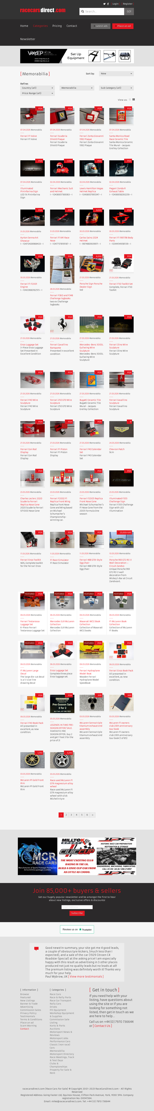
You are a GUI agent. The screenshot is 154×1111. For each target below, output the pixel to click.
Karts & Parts (57, 1025)
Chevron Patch (116, 449)
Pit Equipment (58, 1010)
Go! (129, 11)
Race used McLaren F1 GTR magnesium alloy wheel (61, 783)
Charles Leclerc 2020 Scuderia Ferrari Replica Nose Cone (31, 501)
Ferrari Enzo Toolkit (30, 560)
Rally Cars (55, 1003)
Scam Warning (28, 1025)
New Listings (27, 1000)
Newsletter (27, 39)
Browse (24, 994)
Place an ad (123, 26)
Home (24, 25)
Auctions (55, 1028)
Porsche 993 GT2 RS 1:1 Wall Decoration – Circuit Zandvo (120, 563)
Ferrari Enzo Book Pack (121, 670)
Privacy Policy (28, 1013)
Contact (71, 25)
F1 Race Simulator (59, 560)
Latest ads (101, 26)
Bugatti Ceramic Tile (90, 400)
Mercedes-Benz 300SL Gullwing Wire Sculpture (91, 347)
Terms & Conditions (31, 1019)
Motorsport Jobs (59, 1038)
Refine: (24, 83)
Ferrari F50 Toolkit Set (121, 284)
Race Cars (55, 994)
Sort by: (90, 73)
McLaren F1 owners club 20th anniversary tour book (121, 726)
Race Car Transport (60, 1000)
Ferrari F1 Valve (28, 136)
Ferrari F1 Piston (58, 449)
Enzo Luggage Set (29, 344)
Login (115, 3)
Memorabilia (57, 1050)
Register (128, 3)
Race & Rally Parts (60, 997)
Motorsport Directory (62, 1054)
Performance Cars (60, 1041)
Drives (53, 1006)
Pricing (57, 25)
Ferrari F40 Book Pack (31, 723)
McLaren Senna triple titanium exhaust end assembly (91, 726)
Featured (25, 997)
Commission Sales (30, 1010)
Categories (40, 25)
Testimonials (27, 1016)
